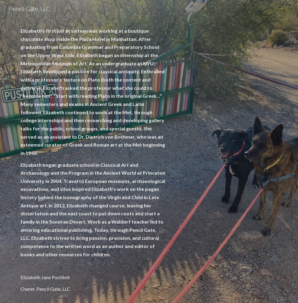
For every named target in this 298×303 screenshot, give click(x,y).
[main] (93, 160)
